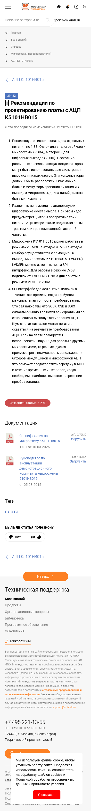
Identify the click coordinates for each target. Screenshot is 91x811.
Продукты (13, 605)
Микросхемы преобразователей (31, 53)
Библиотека (14, 618)
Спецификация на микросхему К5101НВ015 (39, 438)
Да (33, 537)
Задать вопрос (76, 6)
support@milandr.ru (65, 20)
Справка (16, 46)
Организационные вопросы (27, 612)
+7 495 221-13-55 (25, 722)
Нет (18, 537)
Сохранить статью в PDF (28, 403)
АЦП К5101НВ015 (22, 60)
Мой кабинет (85, 6)
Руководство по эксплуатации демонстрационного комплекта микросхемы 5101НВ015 (38, 468)
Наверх (43, 576)
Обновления (15, 631)
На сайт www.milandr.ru (58, 6)
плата (11, 512)
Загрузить (78, 439)
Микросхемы (20, 641)
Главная (16, 32)
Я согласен (46, 795)
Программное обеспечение (26, 625)
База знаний (18, 39)
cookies (56, 774)
